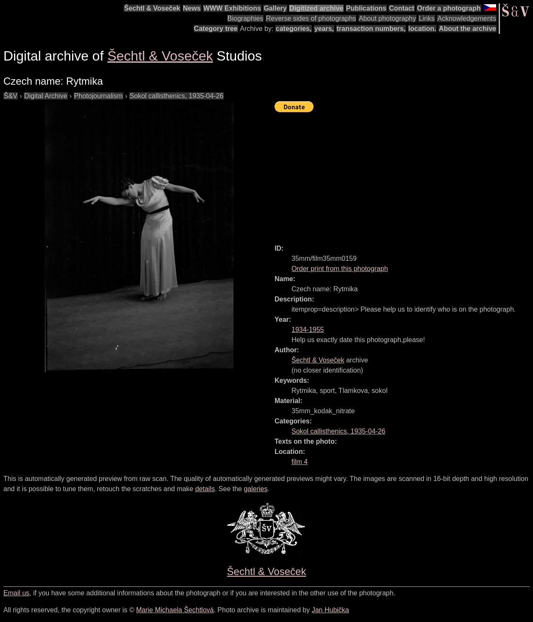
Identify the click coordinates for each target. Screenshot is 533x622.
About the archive (467, 28)
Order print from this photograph (339, 268)
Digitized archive (316, 8)
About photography (387, 18)
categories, (293, 28)
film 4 (299, 461)
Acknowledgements (466, 18)
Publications (366, 8)
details (205, 488)
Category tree (216, 28)
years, (324, 28)
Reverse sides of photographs (311, 18)
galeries (255, 488)
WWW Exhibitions (232, 8)
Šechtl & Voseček (152, 8)
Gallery (275, 8)
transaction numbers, (370, 28)
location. (422, 28)
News (192, 8)
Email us (16, 593)
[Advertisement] (404, 174)
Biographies (246, 18)
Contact (401, 8)
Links (426, 18)
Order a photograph (448, 8)
